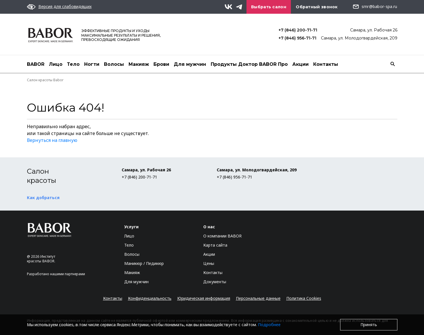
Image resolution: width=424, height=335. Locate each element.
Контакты (325, 64)
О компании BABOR (222, 236)
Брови (161, 64)
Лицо (55, 64)
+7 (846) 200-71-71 (298, 30)
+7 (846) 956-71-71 (297, 38)
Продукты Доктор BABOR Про (249, 64)
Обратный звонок (317, 6)
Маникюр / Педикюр (144, 263)
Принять (368, 324)
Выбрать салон (268, 6)
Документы (214, 281)
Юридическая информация (203, 298)
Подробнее (269, 324)
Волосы (114, 64)
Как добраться (43, 197)
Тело (73, 64)
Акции (300, 64)
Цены (208, 263)
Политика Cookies (303, 298)
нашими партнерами (67, 273)
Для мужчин (190, 64)
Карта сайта (215, 245)
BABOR (35, 64)
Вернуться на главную (52, 140)
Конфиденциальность (149, 298)
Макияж (139, 64)
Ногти (91, 64)
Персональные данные (258, 298)
